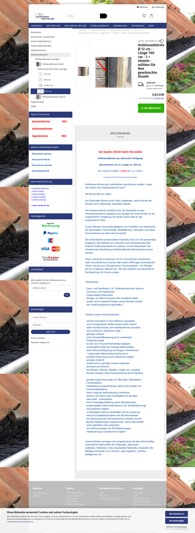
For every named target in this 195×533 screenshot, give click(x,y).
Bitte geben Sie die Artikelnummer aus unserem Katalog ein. (48, 283)
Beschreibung (120, 135)
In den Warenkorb (149, 109)
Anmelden (50, 334)
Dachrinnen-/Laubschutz (43, 38)
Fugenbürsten (37, 103)
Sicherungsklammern (41, 43)
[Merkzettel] (144, 16)
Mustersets (36, 34)
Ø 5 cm (44, 76)
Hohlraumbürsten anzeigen (47, 61)
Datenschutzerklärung (23, 522)
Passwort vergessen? (40, 344)
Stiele (33, 108)
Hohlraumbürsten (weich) (50, 99)
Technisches (137, 25)
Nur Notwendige (176, 521)
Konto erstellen (38, 340)
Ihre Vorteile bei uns (75, 25)
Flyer (151, 25)
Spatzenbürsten (38, 52)
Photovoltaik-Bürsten (41, 47)
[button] (151, 16)
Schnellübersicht (99, 25)
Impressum (142, 7)
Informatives (120, 25)
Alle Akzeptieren (176, 514)
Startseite (36, 25)
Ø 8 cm (44, 81)
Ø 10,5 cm (45, 87)
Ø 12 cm (44, 93)
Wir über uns (53, 25)
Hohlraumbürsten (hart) (49, 66)
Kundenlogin (158, 7)
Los (67, 297)
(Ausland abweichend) (154, 90)
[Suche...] (103, 16)
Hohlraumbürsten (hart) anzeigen (52, 71)
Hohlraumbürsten (39, 56)
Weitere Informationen (176, 527)
